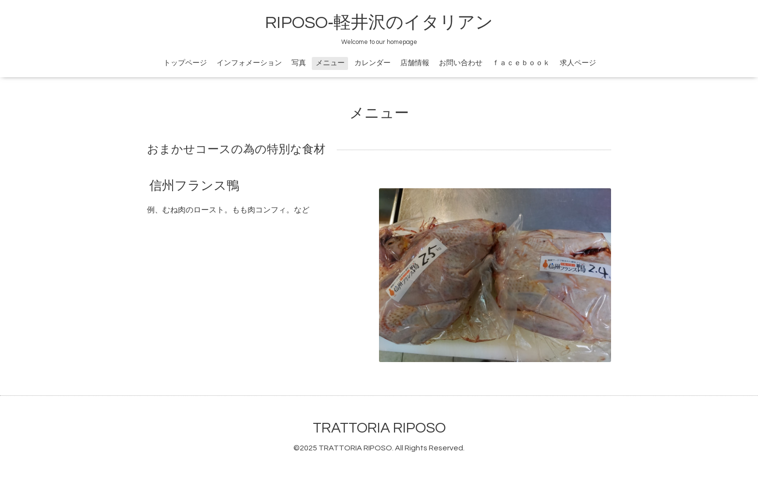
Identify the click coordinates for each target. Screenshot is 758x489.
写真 (299, 63)
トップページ (185, 63)
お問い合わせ (460, 63)
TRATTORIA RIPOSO (379, 427)
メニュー (330, 63)
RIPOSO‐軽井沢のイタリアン (379, 23)
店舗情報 (414, 63)
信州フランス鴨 (194, 186)
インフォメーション (249, 63)
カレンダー (372, 63)
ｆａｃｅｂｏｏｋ (521, 63)
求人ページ (578, 63)
